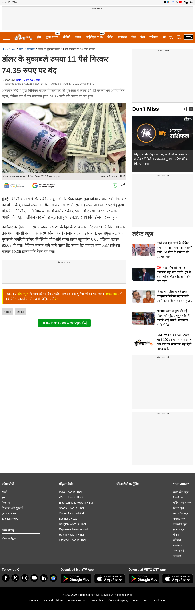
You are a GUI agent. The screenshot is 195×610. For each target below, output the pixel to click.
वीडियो (66, 37)
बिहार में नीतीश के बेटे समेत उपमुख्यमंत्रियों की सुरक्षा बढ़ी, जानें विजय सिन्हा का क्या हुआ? (174, 296)
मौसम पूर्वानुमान (9, 538)
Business (112, 294)
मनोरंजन (122, 37)
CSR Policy (96, 600)
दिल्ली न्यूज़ (178, 497)
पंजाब (176, 534)
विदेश (110, 37)
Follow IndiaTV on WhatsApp (64, 323)
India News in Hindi (70, 491)
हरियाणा (177, 540)
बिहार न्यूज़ (178, 508)
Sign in (188, 2)
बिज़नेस (30, 49)
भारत (78, 37)
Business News (68, 518)
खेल (133, 37)
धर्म (164, 37)
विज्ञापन (6, 502)
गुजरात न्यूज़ (179, 529)
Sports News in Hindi (71, 508)
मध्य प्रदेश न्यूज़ (180, 513)
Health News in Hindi (71, 534)
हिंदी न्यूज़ (23, 294)
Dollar (20, 311)
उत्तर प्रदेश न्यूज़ (180, 491)
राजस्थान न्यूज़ (180, 524)
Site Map (34, 600)
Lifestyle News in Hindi (72, 540)
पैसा (142, 37)
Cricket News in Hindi (71, 513)
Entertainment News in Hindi (76, 502)
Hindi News (8, 49)
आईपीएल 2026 (94, 37)
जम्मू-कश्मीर (179, 550)
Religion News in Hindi (72, 524)
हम (3, 497)
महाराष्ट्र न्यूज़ (179, 518)
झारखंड (177, 556)
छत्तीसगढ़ (178, 545)
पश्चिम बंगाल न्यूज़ (182, 502)
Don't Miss (145, 109)
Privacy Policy (76, 600)
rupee (7, 311)
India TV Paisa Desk (28, 79)
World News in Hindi (71, 497)
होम (39, 37)
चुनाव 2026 (52, 37)
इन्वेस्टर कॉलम (9, 513)
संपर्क (4, 491)
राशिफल (153, 37)
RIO (145, 600)
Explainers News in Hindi (74, 529)
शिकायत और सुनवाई (12, 508)
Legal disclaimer (53, 600)
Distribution (159, 600)
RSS (136, 600)
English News (10, 518)
